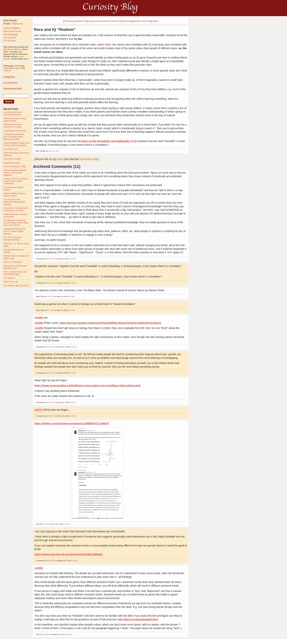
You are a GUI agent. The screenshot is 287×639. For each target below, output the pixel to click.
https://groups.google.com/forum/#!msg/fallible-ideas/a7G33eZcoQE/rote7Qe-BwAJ (110, 322)
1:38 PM (51, 560)
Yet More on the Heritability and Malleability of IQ (107, 141)
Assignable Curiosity (11, 163)
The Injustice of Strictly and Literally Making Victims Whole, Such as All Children (16, 222)
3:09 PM (51, 416)
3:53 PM (45, 634)
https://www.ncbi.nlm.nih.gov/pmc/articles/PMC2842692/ (68, 554)
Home (114, 21)
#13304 (69, 634)
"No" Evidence (9, 278)
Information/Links (12, 88)
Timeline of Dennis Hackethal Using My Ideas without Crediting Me (15, 181)
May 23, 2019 (54, 151)
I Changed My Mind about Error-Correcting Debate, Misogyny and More (14, 136)
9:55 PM (45, 524)
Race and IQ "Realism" (55, 29)
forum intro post (88, 159)
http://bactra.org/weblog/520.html (138, 619)
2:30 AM (51, 283)
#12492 (72, 296)
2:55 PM (51, 402)
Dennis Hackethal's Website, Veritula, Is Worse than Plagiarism (15, 172)
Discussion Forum (12, 31)
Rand (5, 68)
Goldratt (7, 70)
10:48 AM (51, 347)
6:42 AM (50, 310)
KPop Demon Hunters (12, 159)
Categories (9, 77)
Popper (17, 68)
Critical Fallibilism (11, 28)
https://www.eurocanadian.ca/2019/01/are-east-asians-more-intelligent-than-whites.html (87, 385)
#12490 (73, 283)
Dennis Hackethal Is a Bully (14, 166)
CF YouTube (9, 40)
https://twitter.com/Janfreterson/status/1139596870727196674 (71, 423)
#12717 (73, 402)
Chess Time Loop (10, 282)
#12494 (74, 347)
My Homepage (10, 34)
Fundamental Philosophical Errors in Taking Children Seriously (14, 231)
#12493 (72, 310)
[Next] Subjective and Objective (139, 21)
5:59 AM (50, 296)
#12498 (73, 373)
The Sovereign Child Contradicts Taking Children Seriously (14, 202)
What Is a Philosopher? (12, 262)
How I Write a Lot (10, 149)
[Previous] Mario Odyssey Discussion (86, 21)
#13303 (75, 560)
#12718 (73, 416)
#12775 (67, 524)
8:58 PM (51, 259)
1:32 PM (51, 373)
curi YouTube (9, 37)
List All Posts (10, 83)
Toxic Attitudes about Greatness (16, 286)
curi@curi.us (17, 23)
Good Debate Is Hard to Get (14, 131)
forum (60, 159)
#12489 (73, 259)
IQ (46, 141)
